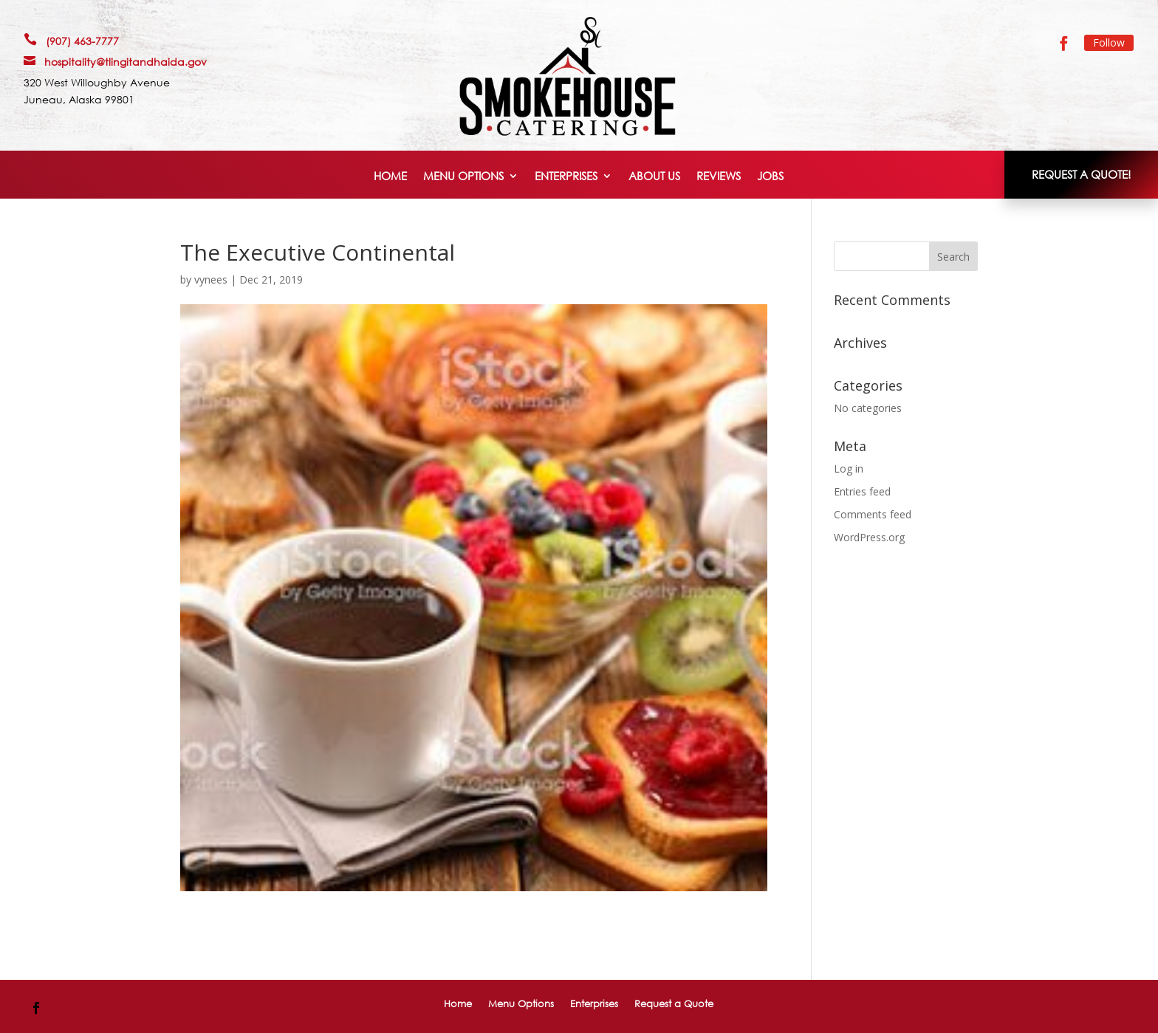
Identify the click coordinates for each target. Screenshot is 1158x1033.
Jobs (770, 177)
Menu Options (463, 177)
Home (390, 177)
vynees (210, 279)
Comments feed (872, 514)
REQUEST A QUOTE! (1081, 174)
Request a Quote (673, 1003)
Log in (848, 468)
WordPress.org (869, 537)
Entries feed (862, 491)
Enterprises (566, 177)
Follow (1109, 42)
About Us (654, 177)
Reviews (718, 177)
